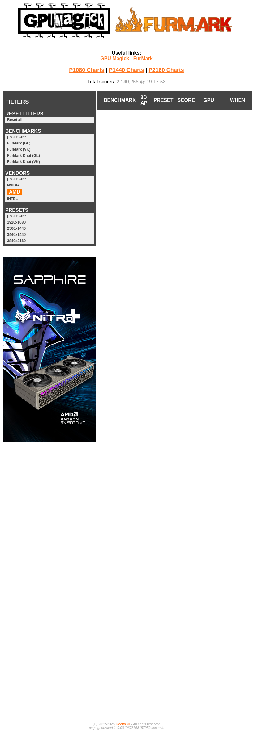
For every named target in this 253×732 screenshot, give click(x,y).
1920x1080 (16, 222)
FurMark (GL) (18, 143)
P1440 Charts (126, 70)
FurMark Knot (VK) (23, 162)
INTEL (12, 199)
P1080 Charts (86, 70)
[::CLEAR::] (17, 137)
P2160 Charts (166, 70)
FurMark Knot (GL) (23, 155)
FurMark (143, 58)
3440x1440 (16, 234)
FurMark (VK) (18, 149)
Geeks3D (123, 724)
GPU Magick (114, 58)
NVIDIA (13, 185)
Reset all (14, 120)
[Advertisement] (49, 540)
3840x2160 (16, 241)
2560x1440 (16, 228)
